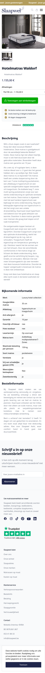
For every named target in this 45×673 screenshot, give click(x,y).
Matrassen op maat (12, 572)
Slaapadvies (9, 563)
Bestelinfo (8, 594)
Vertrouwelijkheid (11, 612)
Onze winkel (9, 559)
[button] (41, 10)
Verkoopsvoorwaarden (13, 589)
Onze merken (9, 568)
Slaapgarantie (10, 607)
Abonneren (9, 481)
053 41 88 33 (9, 634)
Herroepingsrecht (11, 603)
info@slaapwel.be (11, 638)
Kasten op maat (10, 577)
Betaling (7, 598)
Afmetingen (7, 87)
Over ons (7, 554)
